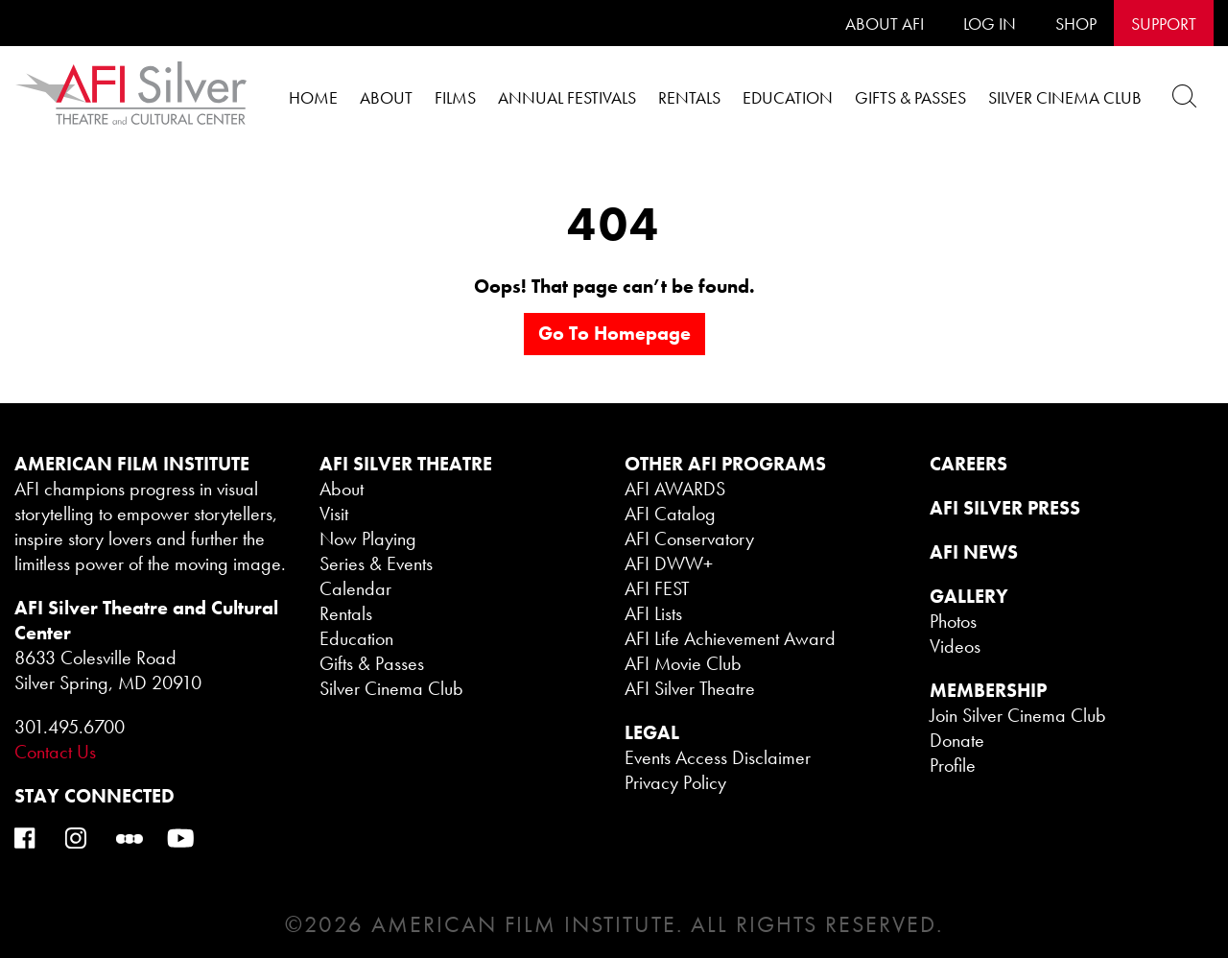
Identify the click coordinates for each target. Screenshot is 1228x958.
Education (788, 97)
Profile (953, 765)
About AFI (884, 23)
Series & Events (376, 563)
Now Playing (367, 538)
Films (455, 97)
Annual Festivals (567, 97)
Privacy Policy (675, 782)
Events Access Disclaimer (718, 757)
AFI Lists (653, 613)
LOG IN (989, 23)
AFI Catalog (670, 513)
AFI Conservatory (689, 538)
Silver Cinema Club (1065, 97)
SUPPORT (1163, 23)
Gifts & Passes (910, 97)
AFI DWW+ (669, 563)
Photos (953, 621)
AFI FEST (657, 588)
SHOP (1076, 23)
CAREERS (968, 463)
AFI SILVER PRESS (1005, 507)
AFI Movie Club (683, 663)
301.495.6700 (69, 726)
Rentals (689, 97)
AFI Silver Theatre (690, 688)
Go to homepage (614, 333)
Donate (957, 740)
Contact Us (55, 751)
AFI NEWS (974, 551)
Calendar (355, 588)
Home (313, 97)
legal (652, 732)
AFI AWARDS (675, 488)
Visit (333, 513)
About (386, 97)
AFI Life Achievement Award (730, 638)
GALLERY (969, 596)
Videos (955, 646)
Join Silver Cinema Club (1018, 715)
